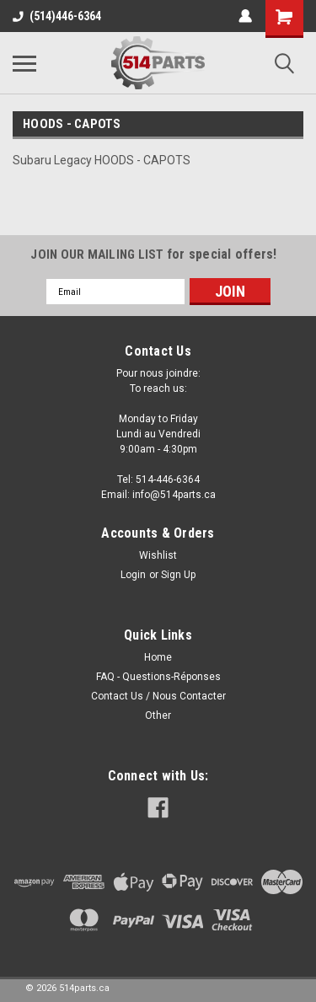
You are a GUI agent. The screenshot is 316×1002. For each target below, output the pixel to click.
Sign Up (178, 575)
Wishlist (158, 555)
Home (158, 657)
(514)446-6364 (57, 16)
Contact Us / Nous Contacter (158, 696)
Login (133, 575)
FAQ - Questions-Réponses (158, 677)
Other (158, 715)
